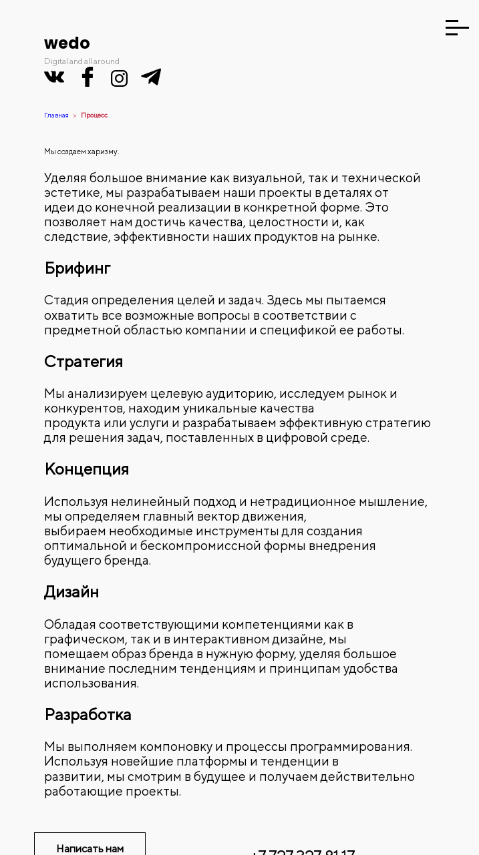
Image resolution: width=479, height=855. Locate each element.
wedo (67, 43)
